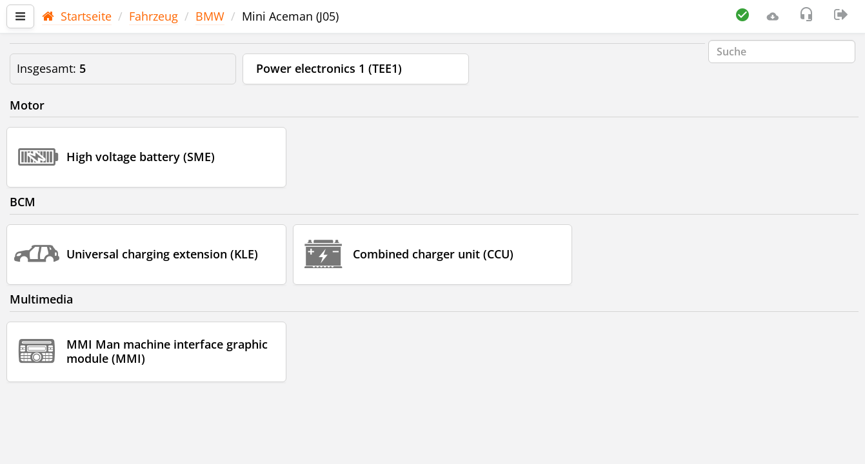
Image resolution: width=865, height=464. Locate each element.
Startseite (77, 16)
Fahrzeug (153, 16)
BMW (209, 16)
